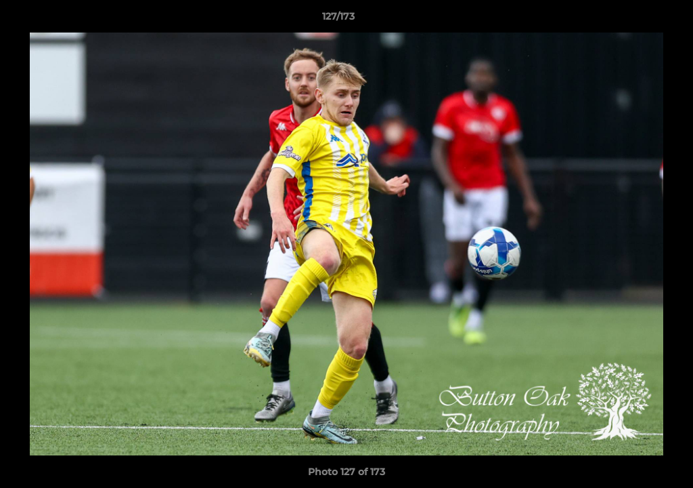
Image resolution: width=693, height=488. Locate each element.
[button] (636, 20)
